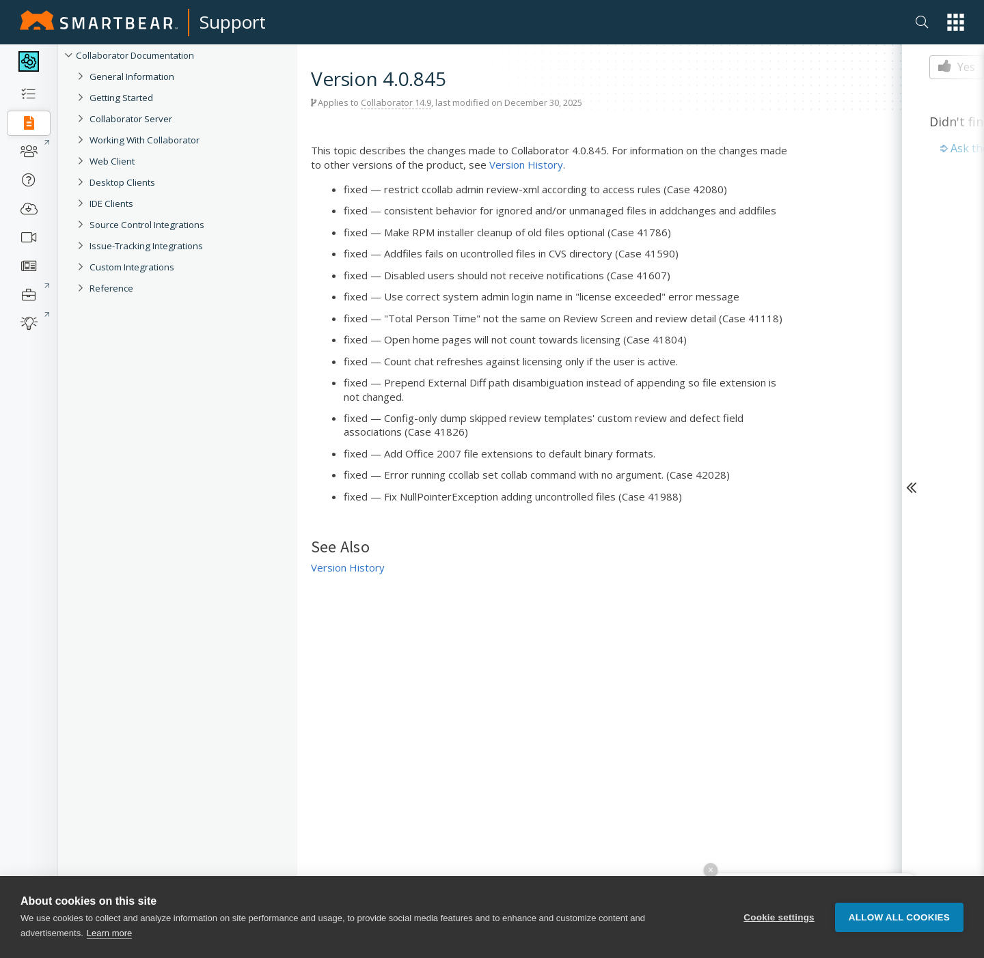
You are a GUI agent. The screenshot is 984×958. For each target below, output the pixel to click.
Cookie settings (779, 917)
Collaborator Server (131, 119)
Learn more (109, 933)
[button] (955, 22)
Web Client (112, 161)
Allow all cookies (899, 917)
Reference (111, 288)
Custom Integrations (132, 267)
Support (233, 22)
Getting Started (121, 97)
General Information (132, 76)
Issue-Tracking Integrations (146, 246)
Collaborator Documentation (135, 55)
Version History (526, 164)
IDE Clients (111, 203)
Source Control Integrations (147, 225)
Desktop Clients (122, 182)
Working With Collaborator (145, 140)
